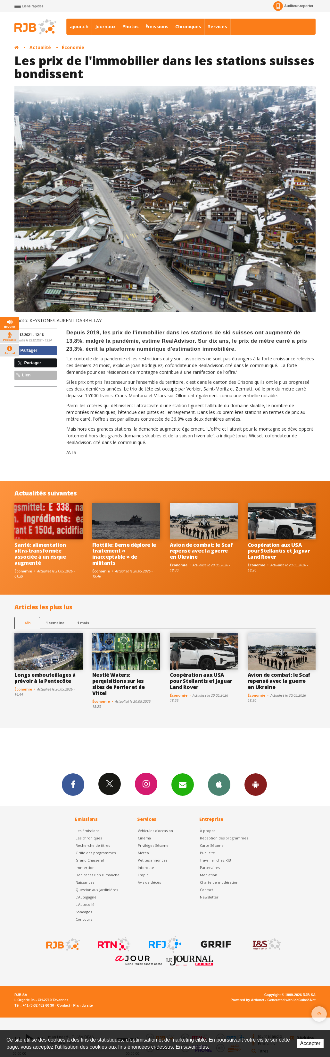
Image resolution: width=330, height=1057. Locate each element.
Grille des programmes (96, 853)
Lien (23, 375)
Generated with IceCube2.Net (292, 1000)
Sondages (84, 912)
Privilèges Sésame (153, 845)
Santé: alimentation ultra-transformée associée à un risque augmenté (40, 554)
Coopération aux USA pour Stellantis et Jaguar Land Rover (279, 551)
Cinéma (144, 838)
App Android (255, 784)
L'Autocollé (85, 904)
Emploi (144, 875)
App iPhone (219, 784)
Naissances (85, 882)
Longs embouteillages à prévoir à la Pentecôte (45, 677)
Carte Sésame (212, 845)
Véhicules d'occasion (155, 831)
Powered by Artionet (247, 1000)
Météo (143, 853)
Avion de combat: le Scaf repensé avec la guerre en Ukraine (201, 551)
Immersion (85, 867)
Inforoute (146, 867)
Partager (26, 350)
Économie (73, 47)
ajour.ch (79, 26)
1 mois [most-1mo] (83, 622)
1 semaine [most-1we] (55, 622)
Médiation (208, 875)
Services (217, 26)
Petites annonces (152, 860)
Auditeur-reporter (293, 6)
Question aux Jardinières (97, 890)
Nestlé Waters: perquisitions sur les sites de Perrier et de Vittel (118, 684)
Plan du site (83, 1005)
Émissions (157, 26)
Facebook (73, 784)
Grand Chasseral (90, 860)
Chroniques (188, 26)
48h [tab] (27, 622)
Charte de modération (219, 882)
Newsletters (182, 784)
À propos (207, 831)
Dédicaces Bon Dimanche (98, 875)
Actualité (40, 47)
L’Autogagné (86, 897)
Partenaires (210, 867)
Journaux (105, 26)
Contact (206, 890)
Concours (84, 919)
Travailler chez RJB (215, 860)
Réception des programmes (224, 838)
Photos (130, 26)
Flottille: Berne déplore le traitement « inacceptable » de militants (124, 554)
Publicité (207, 853)
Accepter (310, 1043)
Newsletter (209, 897)
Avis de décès (149, 882)
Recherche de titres (93, 845)
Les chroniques (89, 838)
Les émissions (87, 831)
